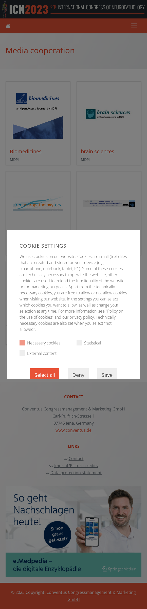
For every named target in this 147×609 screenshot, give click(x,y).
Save (107, 375)
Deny (78, 375)
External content (38, 353)
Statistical (89, 343)
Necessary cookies (40, 343)
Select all (44, 375)
